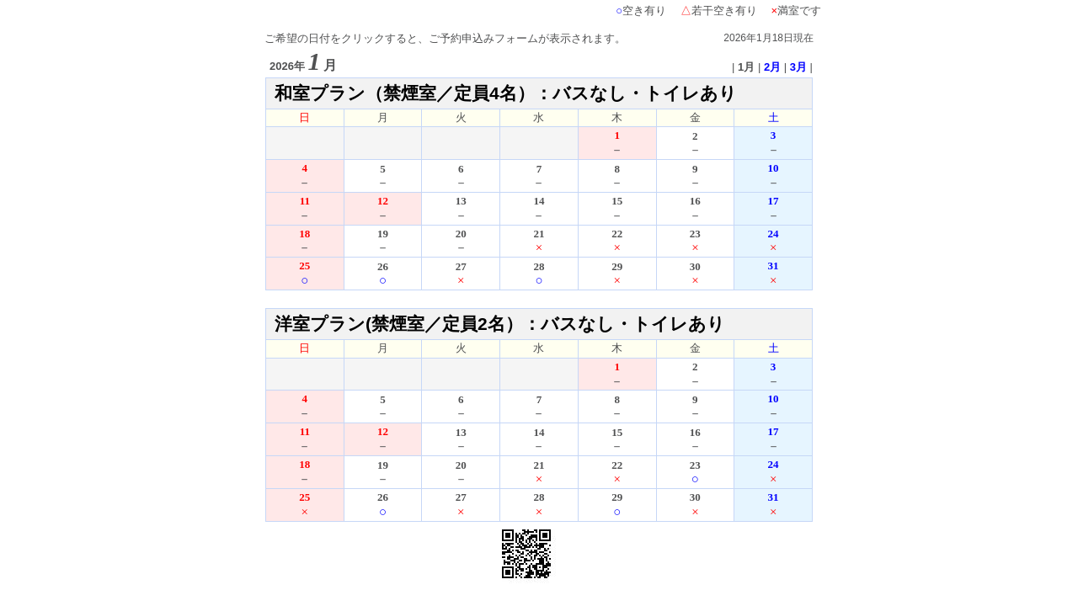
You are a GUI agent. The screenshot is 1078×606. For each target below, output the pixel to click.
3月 (798, 67)
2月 (772, 67)
